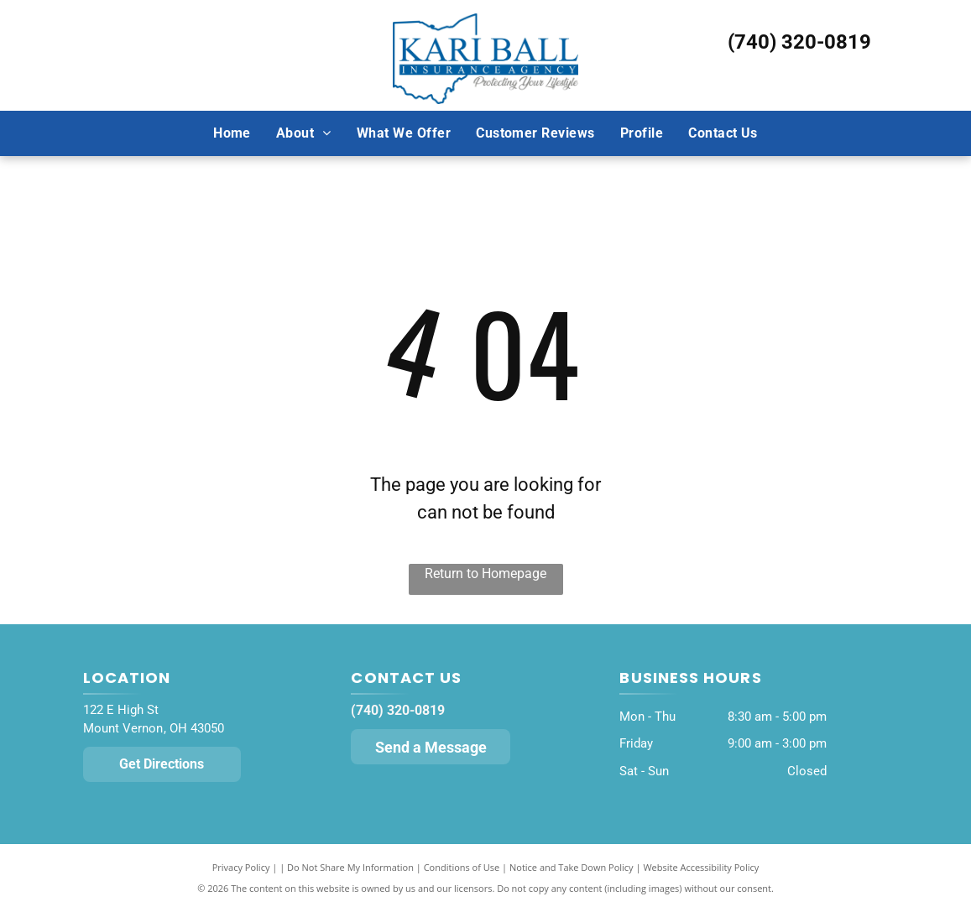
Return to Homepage (485, 573)
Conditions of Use (462, 867)
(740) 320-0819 (799, 42)
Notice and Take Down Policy (571, 867)
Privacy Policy (241, 867)
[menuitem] (232, 132)
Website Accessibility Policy (701, 867)
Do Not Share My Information (350, 867)
